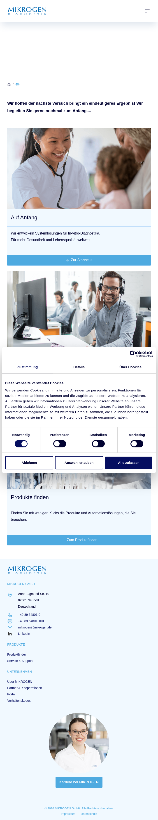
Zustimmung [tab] (27, 367)
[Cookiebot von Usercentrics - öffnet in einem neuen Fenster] (133, 354)
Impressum (68, 813)
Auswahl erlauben (79, 463)
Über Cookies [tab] (130, 367)
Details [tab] (79, 367)
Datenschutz (89, 813)
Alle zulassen (128, 463)
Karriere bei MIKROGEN (79, 782)
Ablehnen (29, 463)
